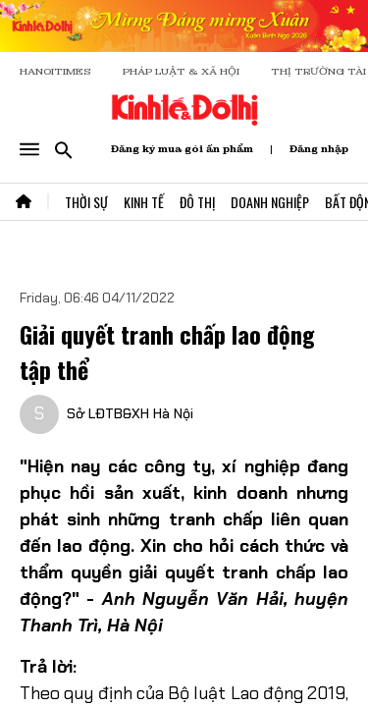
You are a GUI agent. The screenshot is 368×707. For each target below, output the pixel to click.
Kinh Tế (144, 201)
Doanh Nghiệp (270, 201)
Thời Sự (86, 201)
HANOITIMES (55, 71)
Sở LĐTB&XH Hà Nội (130, 413)
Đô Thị (197, 201)
